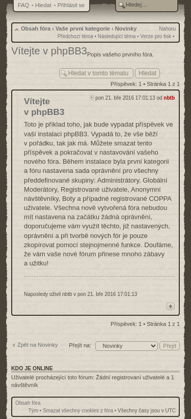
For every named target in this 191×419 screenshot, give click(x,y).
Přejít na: (80, 345)
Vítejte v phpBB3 (49, 50)
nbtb (169, 98)
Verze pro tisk (155, 36)
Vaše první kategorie (83, 28)
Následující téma (116, 36)
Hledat (43, 5)
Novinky (126, 28)
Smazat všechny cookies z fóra (78, 410)
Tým (33, 410)
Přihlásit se (71, 5)
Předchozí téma (75, 36)
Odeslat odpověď (32, 71)
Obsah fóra (35, 28)
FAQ (23, 5)
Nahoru (167, 29)
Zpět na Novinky (37, 345)
